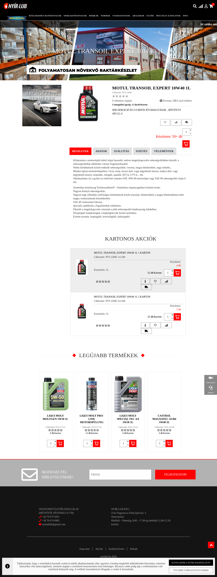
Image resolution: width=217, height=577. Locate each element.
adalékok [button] (138, 16)
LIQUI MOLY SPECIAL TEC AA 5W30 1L (128, 419)
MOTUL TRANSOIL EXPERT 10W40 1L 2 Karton (122, 296)
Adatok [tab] (101, 151)
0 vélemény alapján (122, 100)
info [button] (185, 16)
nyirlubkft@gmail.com (52, 524)
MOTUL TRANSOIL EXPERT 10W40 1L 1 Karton (122, 252)
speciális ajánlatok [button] (168, 16)
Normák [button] (105, 16)
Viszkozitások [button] (121, 16)
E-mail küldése (182, 100)
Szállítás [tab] (121, 151)
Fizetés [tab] (141, 151)
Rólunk (133, 549)
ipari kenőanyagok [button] (75, 16)
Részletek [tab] (80, 151)
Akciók (99, 549)
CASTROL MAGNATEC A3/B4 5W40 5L (164, 419)
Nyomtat (166, 100)
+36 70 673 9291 (50, 516)
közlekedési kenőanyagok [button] (45, 16)
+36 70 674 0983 (50, 520)
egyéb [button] (150, 16)
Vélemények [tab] (164, 151)
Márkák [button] (94, 16)
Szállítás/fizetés (116, 549)
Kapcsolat (84, 549)
